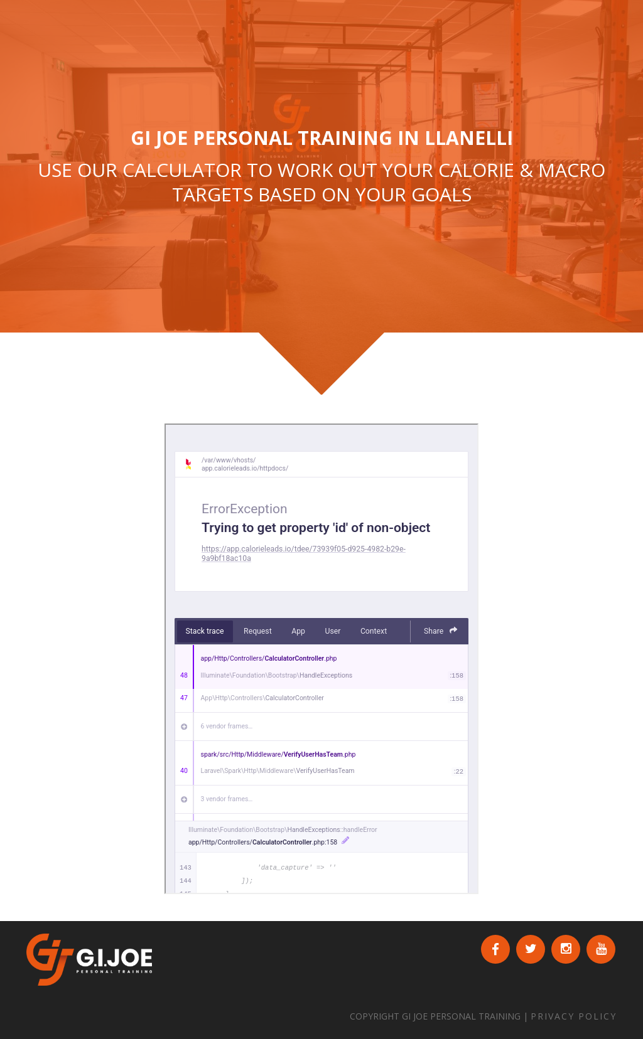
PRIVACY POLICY (574, 1016)
